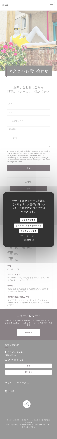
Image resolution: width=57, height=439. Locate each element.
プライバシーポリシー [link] (30, 236)
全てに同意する (28, 220)
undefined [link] (29, 239)
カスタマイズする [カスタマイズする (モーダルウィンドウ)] (28, 231)
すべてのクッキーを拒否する (28, 225)
